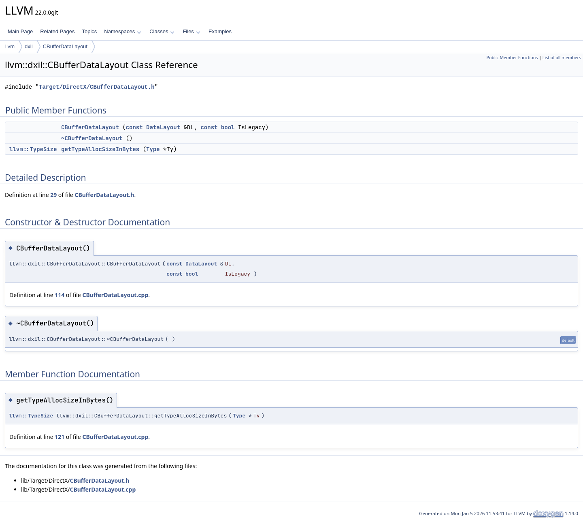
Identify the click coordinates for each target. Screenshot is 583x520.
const (134, 127)
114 (59, 295)
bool (228, 127)
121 (59, 437)
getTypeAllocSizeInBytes (100, 149)
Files (191, 31)
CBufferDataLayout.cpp (115, 295)
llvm (10, 46)
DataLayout (163, 127)
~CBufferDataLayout (91, 138)
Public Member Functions (512, 57)
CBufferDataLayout (65, 46)
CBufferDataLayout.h (104, 195)
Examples (220, 31)
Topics (89, 31)
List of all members (562, 57)
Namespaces (122, 31)
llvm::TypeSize (33, 149)
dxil (29, 46)
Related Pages (57, 31)
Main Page (20, 31)
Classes (161, 31)
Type (153, 149)
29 (53, 195)
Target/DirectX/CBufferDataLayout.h (97, 87)
